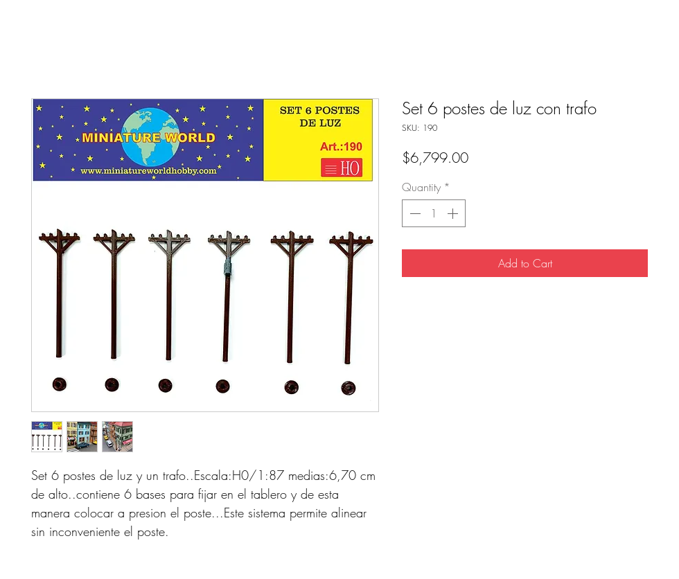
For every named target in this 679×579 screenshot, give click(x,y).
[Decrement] (413, 213)
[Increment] (454, 213)
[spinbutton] (433, 213)
